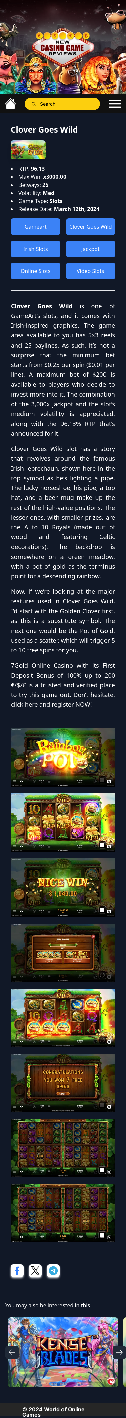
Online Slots (35, 271)
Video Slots (90, 271)
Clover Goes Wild (90, 226)
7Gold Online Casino (42, 665)
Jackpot (90, 249)
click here (24, 704)
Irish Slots (35, 249)
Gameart (36, 226)
